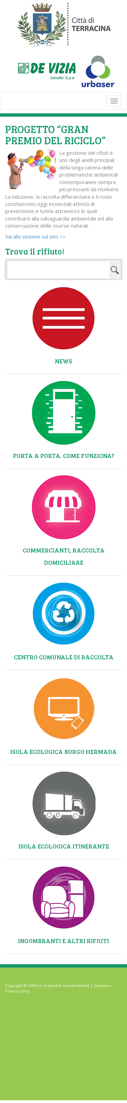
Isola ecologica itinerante (63, 846)
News (63, 361)
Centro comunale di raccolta (63, 657)
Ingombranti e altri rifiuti (63, 941)
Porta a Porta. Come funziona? (63, 455)
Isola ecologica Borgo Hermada (63, 751)
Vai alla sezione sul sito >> (35, 236)
